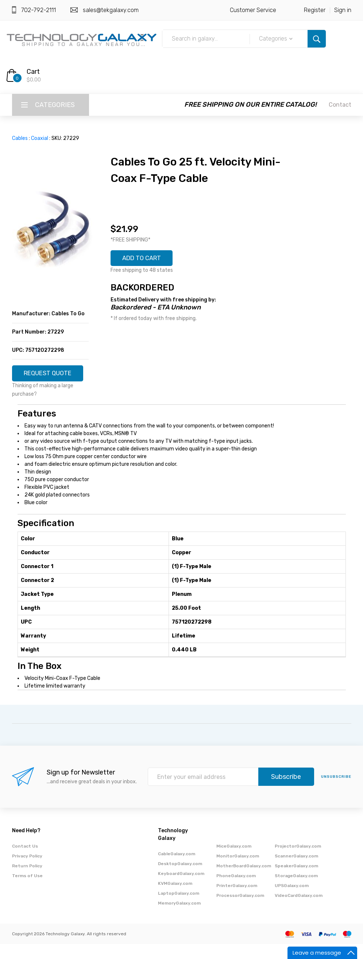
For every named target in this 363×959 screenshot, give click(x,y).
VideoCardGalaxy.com (299, 910)
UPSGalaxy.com (292, 900)
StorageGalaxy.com (296, 890)
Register (314, 10)
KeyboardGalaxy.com (181, 888)
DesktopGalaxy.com (180, 878)
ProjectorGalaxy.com (298, 861)
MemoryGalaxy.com (179, 918)
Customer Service (253, 10)
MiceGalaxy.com (233, 861)
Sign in (342, 10)
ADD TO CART (144, 259)
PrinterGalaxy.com (236, 900)
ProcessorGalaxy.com (240, 910)
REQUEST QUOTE (50, 376)
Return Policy (27, 880)
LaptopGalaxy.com (178, 908)
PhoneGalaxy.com (236, 890)
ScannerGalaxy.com (296, 871)
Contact (340, 104)
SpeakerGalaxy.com (296, 880)
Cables (20, 138)
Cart (33, 72)
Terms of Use (27, 890)
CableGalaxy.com (176, 868)
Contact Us (25, 861)
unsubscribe (336, 791)
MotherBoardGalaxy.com (243, 880)
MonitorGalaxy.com (237, 871)
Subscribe (286, 792)
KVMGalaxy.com (175, 898)
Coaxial (39, 138)
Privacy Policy (27, 871)
